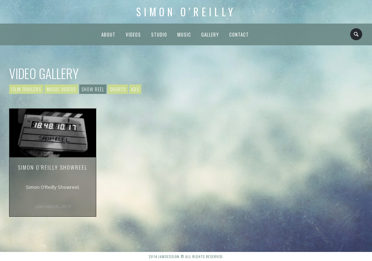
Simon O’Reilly (186, 11)
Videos (133, 34)
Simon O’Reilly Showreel (53, 167)
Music (184, 34)
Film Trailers (26, 89)
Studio (159, 34)
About (108, 34)
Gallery (210, 34)
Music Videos (61, 89)
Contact (239, 34)
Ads (135, 89)
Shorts (118, 89)
